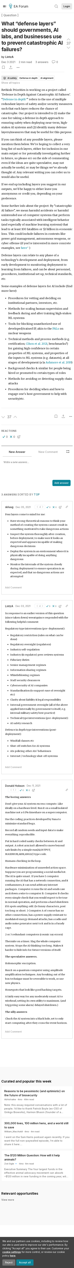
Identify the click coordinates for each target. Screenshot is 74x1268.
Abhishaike (10, 1099)
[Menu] (5, 6)
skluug (9, 507)
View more (7, 1199)
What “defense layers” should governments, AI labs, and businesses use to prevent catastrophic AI (32, 36)
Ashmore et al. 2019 (58, 362)
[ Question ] (10, 15)
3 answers (41, 62)
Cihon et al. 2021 (36, 343)
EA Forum (19, 6)
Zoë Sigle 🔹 (10, 1163)
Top (37, 494)
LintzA (9, 57)
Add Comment (13, 587)
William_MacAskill (13, 1131)
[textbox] (36, 468)
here (12, 1255)
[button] (5, 437)
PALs (55, 328)
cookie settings (11, 1251)
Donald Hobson (14, 785)
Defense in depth (14, 99)
